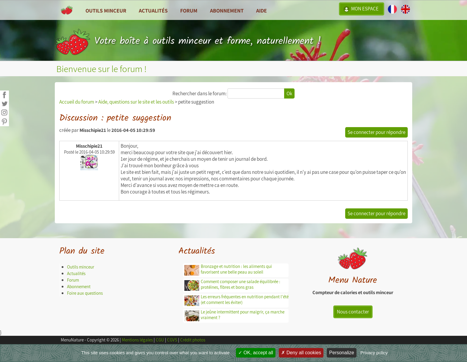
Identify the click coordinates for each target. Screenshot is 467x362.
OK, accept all (255, 352)
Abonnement (227, 10)
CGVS (172, 340)
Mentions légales (137, 340)
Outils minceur (80, 267)
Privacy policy (374, 352)
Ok (289, 93)
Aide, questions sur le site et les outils (136, 102)
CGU (160, 340)
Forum (188, 10)
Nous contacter (353, 311)
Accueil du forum (76, 102)
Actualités (76, 273)
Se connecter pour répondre (376, 132)
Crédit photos (192, 340)
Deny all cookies (301, 352)
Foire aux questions (85, 293)
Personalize (341, 352)
